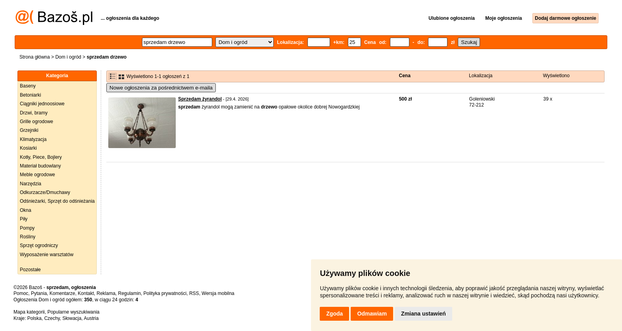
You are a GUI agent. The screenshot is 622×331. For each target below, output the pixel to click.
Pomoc (20, 293)
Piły (23, 219)
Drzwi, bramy (34, 113)
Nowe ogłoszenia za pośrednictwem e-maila (161, 88)
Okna (25, 210)
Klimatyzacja (33, 139)
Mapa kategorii (29, 312)
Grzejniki (29, 130)
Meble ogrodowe (37, 174)
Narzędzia (30, 183)
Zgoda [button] (334, 313)
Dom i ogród (68, 57)
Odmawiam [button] (372, 313)
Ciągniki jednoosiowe (42, 104)
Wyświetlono (556, 75)
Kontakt (86, 293)
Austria (91, 318)
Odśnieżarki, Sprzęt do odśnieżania (57, 201)
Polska (34, 318)
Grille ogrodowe (36, 121)
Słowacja (71, 318)
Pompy (27, 228)
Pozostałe (30, 269)
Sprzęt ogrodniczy (39, 245)
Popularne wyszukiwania (73, 312)
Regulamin (129, 293)
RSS (194, 293)
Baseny (28, 86)
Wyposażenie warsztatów (46, 254)
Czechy (52, 318)
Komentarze (62, 293)
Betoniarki (30, 95)
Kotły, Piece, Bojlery (41, 157)
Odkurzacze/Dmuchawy (45, 192)
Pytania (39, 293)
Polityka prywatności (165, 293)
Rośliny (27, 237)
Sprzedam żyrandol (200, 99)
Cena (405, 75)
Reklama (105, 293)
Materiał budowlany (40, 166)
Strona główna (34, 57)
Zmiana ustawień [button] (423, 313)
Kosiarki (28, 148)
